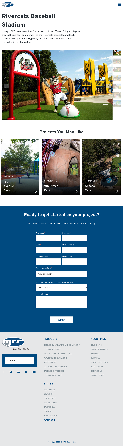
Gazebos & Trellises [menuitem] (54, 371)
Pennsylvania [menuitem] (50, 416)
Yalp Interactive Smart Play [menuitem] (58, 354)
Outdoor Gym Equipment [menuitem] (56, 367)
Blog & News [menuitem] (97, 367)
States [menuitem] (48, 383)
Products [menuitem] (51, 339)
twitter (11, 372)
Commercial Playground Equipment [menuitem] (62, 345)
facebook (3, 372)
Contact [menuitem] (49, 420)
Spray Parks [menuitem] (50, 362)
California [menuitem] (49, 407)
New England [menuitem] (50, 403)
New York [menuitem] (48, 394)
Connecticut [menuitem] (50, 398)
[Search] (19, 360)
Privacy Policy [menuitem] (98, 375)
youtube (34, 372)
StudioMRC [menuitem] (96, 345)
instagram (26, 372)
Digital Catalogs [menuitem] (99, 362)
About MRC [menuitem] (98, 339)
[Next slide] (108, 86)
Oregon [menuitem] (48, 411)
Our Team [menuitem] (95, 358)
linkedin (18, 372)
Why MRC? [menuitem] (95, 354)
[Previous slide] (6, 86)
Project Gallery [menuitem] (99, 349)
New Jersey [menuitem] (49, 390)
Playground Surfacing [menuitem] (55, 358)
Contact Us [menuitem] (96, 371)
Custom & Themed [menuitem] (52, 349)
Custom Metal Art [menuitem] (53, 375)
